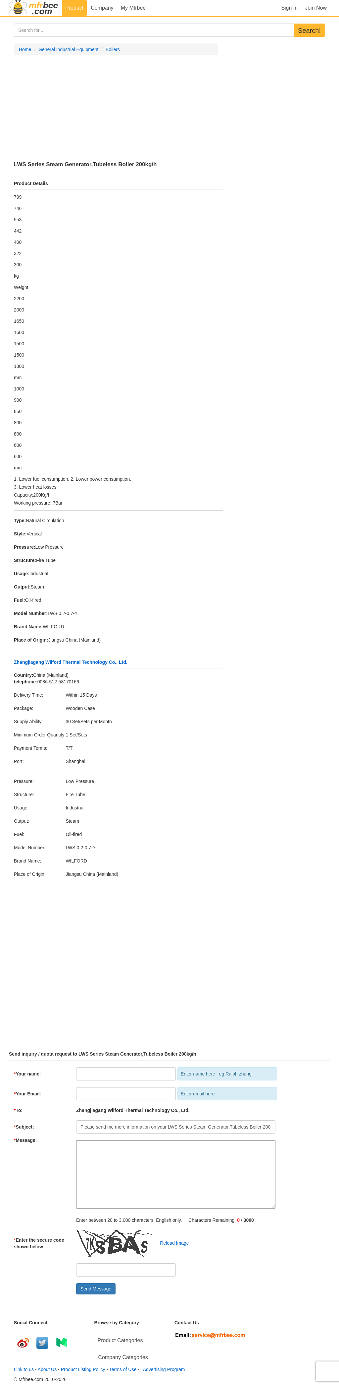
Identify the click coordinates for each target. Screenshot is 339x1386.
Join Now (316, 8)
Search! (309, 30)
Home (25, 49)
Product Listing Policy (83, 1369)
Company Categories (123, 1357)
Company (102, 8)
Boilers (113, 49)
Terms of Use (122, 1369)
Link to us (24, 1369)
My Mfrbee (133, 8)
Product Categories (120, 1340)
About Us (47, 1369)
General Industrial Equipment (68, 49)
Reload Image (171, 1243)
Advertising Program (163, 1369)
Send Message (95, 1288)
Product (74, 8)
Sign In (289, 8)
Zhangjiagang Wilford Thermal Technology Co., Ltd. (70, 662)
